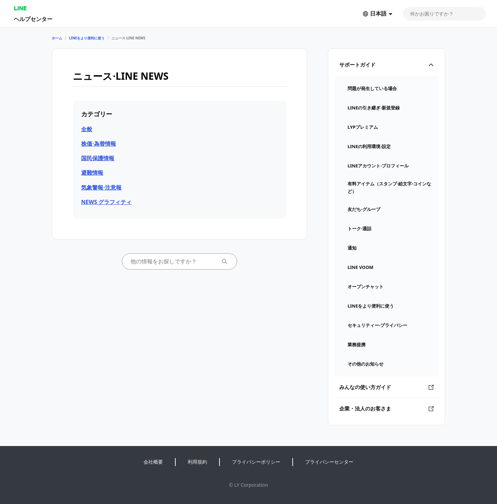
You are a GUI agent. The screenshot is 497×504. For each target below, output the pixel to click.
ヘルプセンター (33, 18)
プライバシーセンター (329, 461)
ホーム (57, 38)
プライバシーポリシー (256, 461)
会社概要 (153, 461)
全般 (86, 129)
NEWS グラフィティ (106, 202)
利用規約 (197, 461)
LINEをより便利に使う (87, 38)
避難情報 (92, 172)
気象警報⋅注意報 (101, 187)
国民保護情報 (97, 158)
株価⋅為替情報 (98, 143)
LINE (20, 8)
